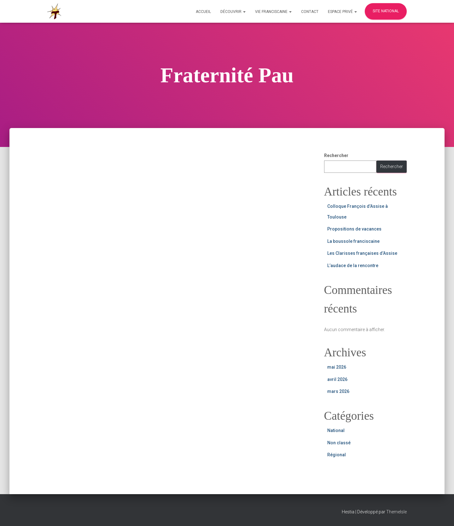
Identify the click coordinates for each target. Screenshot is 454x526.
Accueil (203, 11)
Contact (309, 11)
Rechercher (336, 155)
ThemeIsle (396, 511)
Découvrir (233, 11)
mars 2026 (338, 391)
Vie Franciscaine (273, 11)
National (336, 430)
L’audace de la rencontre (352, 265)
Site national (386, 11)
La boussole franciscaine (353, 241)
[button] (244, 11)
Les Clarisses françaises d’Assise (362, 253)
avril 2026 (337, 379)
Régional (336, 454)
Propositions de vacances (354, 228)
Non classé (339, 442)
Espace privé (342, 11)
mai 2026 (336, 367)
